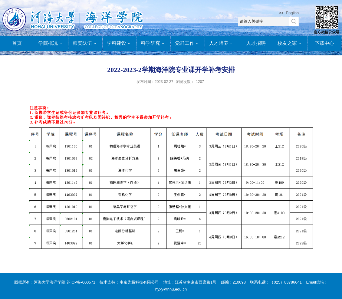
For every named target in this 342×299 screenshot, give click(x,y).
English (292, 13)
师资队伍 (85, 44)
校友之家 (290, 44)
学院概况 (51, 44)
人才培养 (222, 44)
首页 (17, 43)
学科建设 (119, 44)
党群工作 (187, 44)
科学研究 (153, 44)
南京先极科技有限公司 (139, 282)
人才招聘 (256, 43)
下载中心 (324, 43)
